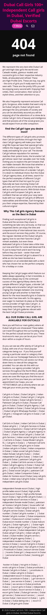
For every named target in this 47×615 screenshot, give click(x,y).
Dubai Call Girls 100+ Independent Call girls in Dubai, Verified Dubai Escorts (23, 13)
